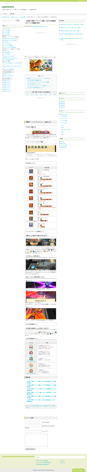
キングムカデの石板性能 (9, 69)
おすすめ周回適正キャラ (35, 87)
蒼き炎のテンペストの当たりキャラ (11, 38)
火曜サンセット (7, 82)
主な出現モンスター (33, 84)
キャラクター (64, 122)
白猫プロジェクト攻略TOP (42, 460)
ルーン (63, 125)
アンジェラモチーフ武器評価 (10, 47)
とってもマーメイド (8, 77)
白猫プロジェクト (43, 26)
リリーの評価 (6, 32)
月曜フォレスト (7, 80)
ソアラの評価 (6, 33)
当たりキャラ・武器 (66, 129)
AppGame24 (8, 7)
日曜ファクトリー (7, 91)
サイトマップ (82, 0)
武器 (62, 131)
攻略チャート (6, 50)
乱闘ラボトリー (7, 73)
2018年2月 (62, 105)
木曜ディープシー (7, 85)
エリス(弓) (31, 346)
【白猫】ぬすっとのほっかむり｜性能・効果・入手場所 (71, 24)
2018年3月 (62, 103)
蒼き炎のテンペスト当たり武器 (10, 40)
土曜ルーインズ (7, 89)
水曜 (36, 94)
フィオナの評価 (7, 30)
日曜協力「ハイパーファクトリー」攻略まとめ (38, 78)
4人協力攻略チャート (8, 52)
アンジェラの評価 (7, 43)
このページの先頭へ (79, 470)
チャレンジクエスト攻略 (9, 56)
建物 (62, 127)
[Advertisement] (41, 43)
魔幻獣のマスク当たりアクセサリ (10, 57)
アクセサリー (64, 118)
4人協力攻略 (35, 26)
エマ (31, 353)
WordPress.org (63, 147)
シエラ (31, 365)
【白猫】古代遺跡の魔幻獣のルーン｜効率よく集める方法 (71, 34)
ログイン (62, 141)
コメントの (63, 145)
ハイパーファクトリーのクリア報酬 (38, 82)
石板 (62, 134)
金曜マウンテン (7, 87)
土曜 (50, 94)
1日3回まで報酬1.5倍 (34, 80)
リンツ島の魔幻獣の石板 (9, 59)
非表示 (42, 75)
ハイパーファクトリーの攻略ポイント (38, 85)
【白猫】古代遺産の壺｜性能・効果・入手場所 (70, 30)
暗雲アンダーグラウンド (9, 75)
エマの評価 (6, 42)
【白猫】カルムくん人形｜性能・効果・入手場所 (70, 27)
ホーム (5, 13)
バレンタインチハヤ (31, 359)
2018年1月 (62, 107)
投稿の (62, 143)
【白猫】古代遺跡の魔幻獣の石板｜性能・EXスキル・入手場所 (71, 39)
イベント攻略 (64, 120)
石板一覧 (12, 13)
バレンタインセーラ (31, 371)
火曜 (32, 94)
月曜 (27, 94)
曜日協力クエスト (39, 405)
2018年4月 (62, 101)
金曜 (45, 94)
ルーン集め (31, 405)
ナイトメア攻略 (7, 54)
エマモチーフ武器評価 (8, 45)
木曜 (41, 94)
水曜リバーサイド (7, 84)
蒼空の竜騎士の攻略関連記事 (43, 464)
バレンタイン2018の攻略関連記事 (44, 462)
